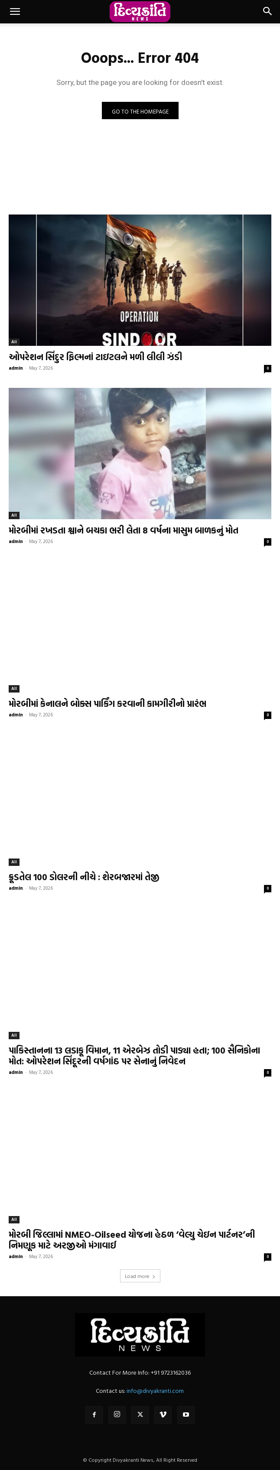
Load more (140, 1276)
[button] (15, 11)
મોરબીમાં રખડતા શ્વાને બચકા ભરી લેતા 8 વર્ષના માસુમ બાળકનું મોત (123, 530)
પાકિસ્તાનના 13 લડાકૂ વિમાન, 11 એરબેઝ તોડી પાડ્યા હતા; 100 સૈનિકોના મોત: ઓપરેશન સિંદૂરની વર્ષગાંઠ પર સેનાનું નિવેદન (134, 1055)
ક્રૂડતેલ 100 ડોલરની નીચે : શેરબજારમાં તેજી (84, 877)
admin (16, 367)
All (14, 341)
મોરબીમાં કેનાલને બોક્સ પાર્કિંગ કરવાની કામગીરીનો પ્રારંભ (107, 703)
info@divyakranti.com (155, 1390)
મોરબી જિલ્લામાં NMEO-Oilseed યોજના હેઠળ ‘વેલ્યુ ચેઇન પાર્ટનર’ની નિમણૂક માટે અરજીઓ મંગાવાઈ (132, 1239)
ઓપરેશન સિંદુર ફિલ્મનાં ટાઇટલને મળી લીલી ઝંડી (95, 357)
